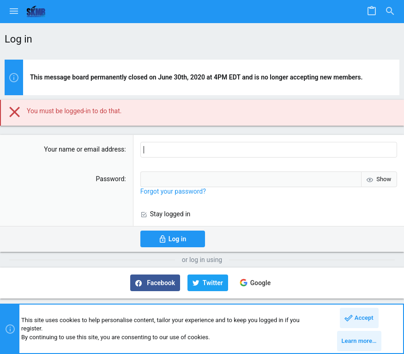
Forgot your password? (173, 191)
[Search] (390, 11)
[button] (14, 11)
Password (110, 179)
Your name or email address (84, 149)
